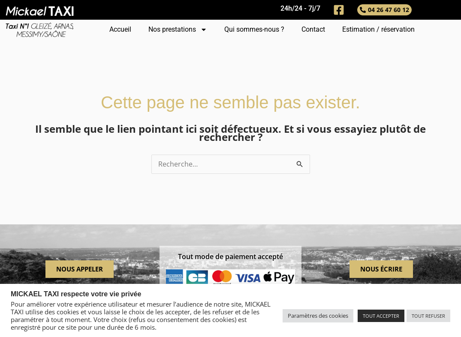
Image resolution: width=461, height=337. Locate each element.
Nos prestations (177, 29)
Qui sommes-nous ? (254, 29)
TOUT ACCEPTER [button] (381, 316)
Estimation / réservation (378, 29)
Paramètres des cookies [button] (318, 315)
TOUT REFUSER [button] (428, 316)
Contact (313, 29)
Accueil (120, 29)
